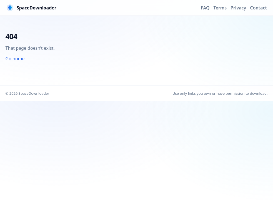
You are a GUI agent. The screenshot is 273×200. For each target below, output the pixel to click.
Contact (258, 8)
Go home (15, 59)
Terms (220, 8)
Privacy (238, 8)
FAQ (205, 8)
